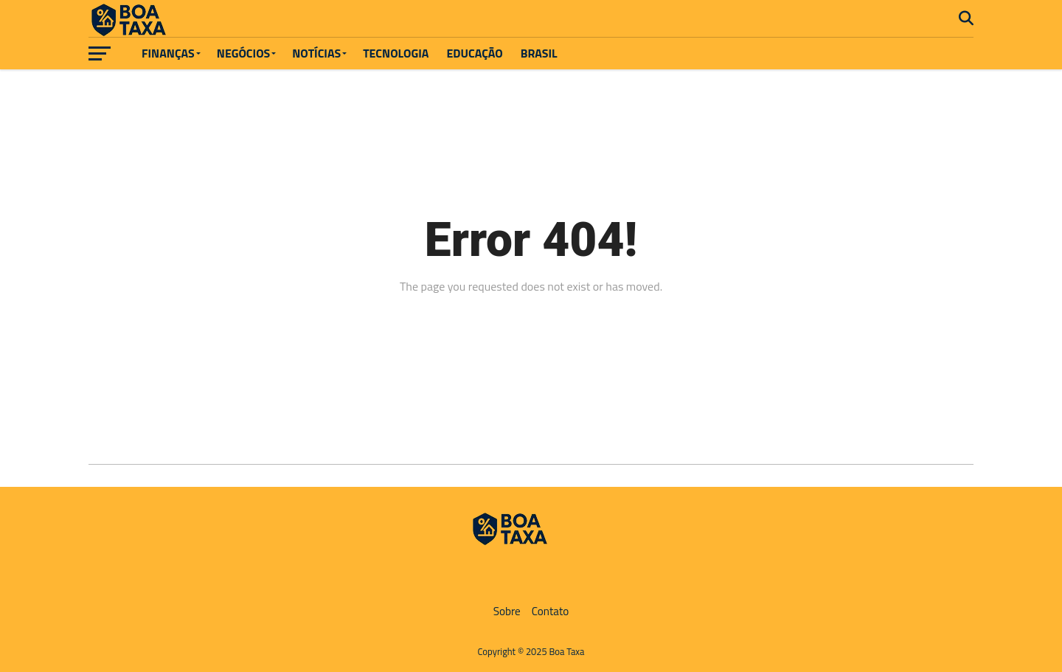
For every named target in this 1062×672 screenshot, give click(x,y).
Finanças (168, 53)
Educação (474, 53)
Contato (550, 611)
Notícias (316, 53)
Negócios (243, 53)
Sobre (507, 611)
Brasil (539, 53)
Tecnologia (395, 53)
